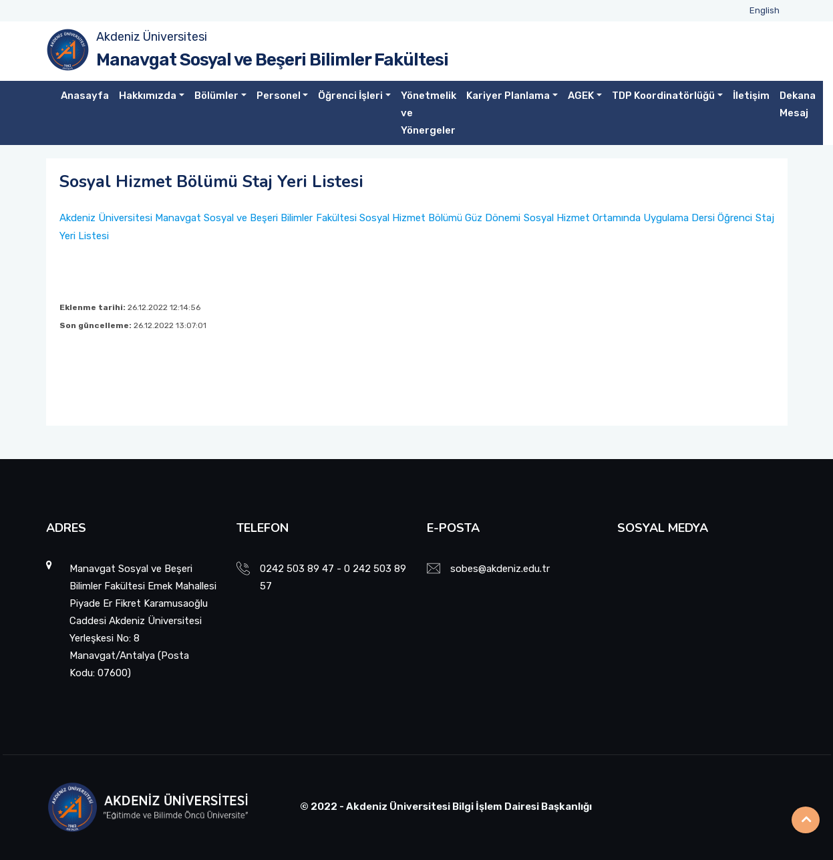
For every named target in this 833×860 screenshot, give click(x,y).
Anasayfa (85, 96)
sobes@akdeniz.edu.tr (500, 569)
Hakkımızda (147, 96)
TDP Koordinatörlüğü (663, 96)
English (764, 10)
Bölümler (216, 96)
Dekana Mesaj (798, 104)
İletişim (751, 96)
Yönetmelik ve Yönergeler (428, 113)
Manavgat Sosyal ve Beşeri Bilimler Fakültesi (272, 59)
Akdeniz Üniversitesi (151, 36)
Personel (279, 96)
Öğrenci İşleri (350, 96)
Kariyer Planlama (508, 96)
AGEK (581, 96)
